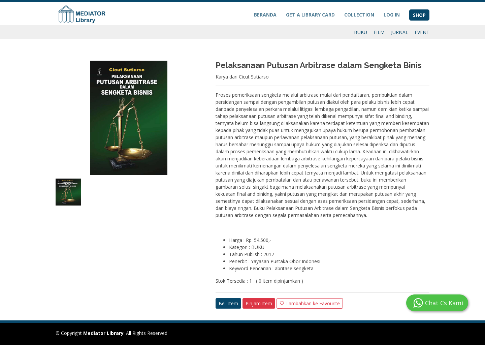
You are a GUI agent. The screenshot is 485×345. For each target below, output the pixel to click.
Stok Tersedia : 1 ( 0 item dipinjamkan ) (259, 281)
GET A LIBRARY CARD (310, 14)
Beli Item (228, 303)
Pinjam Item (259, 303)
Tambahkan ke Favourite (310, 303)
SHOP (419, 15)
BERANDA (265, 14)
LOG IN (392, 14)
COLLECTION (359, 14)
